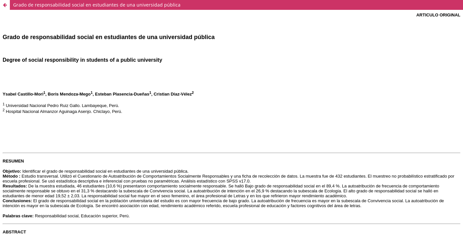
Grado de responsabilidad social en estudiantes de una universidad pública (96, 5)
